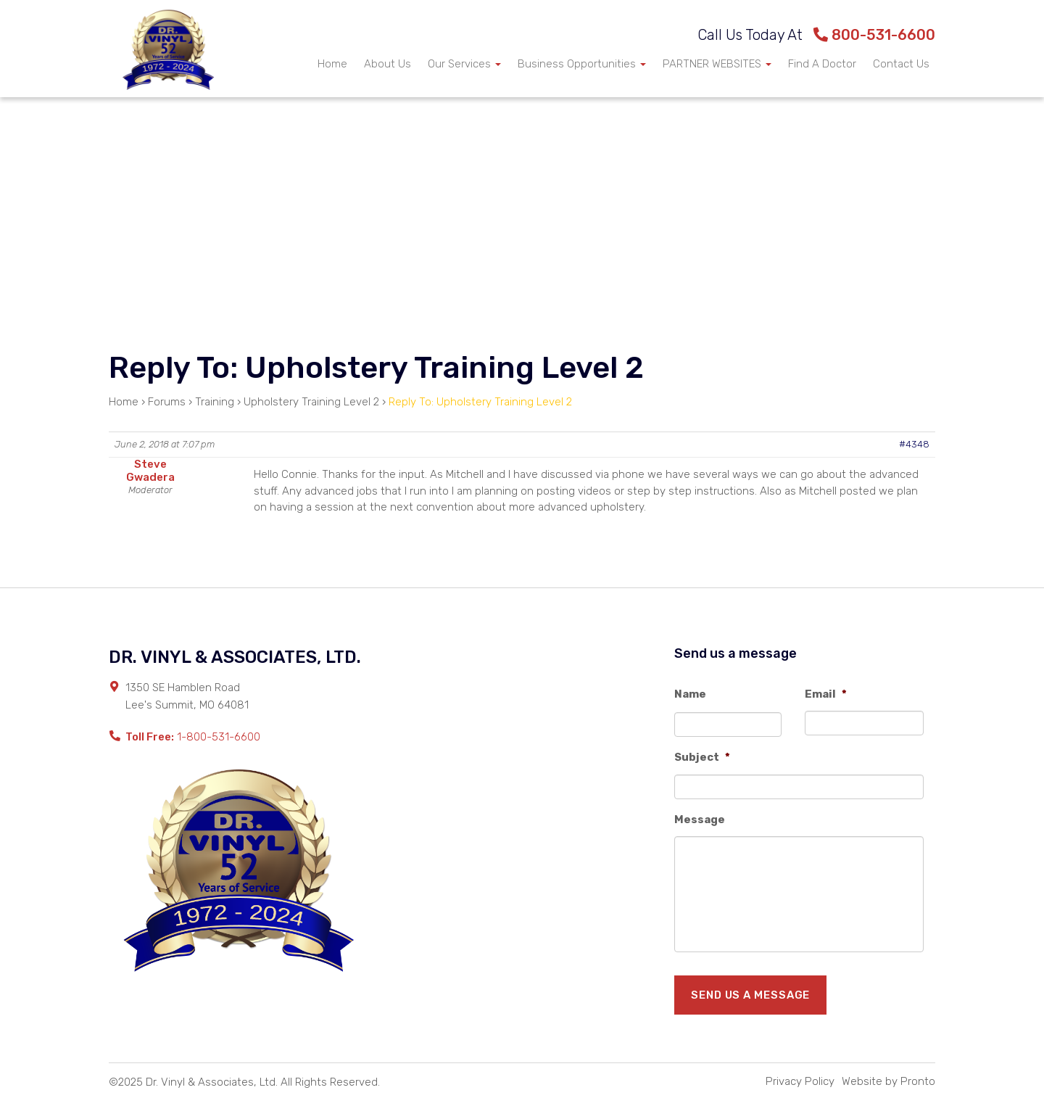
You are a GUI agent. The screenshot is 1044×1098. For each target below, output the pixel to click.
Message (699, 819)
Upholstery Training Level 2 (311, 401)
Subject (702, 757)
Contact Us (901, 63)
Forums (167, 401)
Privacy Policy (800, 1081)
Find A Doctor (822, 63)
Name (690, 694)
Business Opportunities (582, 63)
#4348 (914, 444)
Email (826, 694)
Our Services (464, 63)
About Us (387, 63)
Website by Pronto (888, 1081)
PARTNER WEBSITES (717, 63)
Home (332, 63)
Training (214, 401)
